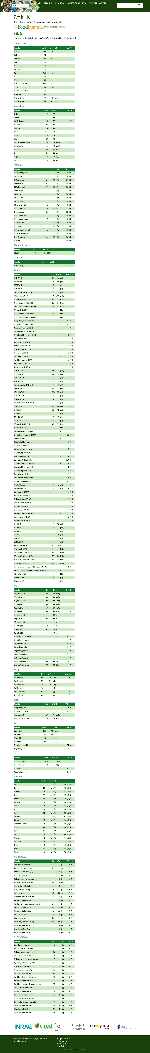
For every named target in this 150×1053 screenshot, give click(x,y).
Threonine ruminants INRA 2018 (22, 342)
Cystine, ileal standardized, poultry (23, 955)
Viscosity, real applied (20, 265)
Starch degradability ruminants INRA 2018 (25, 335)
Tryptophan (17, 802)
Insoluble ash (17, 69)
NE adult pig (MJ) (18, 633)
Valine (15, 809)
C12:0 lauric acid (18, 176)
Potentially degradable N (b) (21, 456)
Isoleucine (17, 806)
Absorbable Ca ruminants (20, 488)
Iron (15, 160)
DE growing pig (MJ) (19, 615)
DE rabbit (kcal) (18, 731)
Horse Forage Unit (19, 715)
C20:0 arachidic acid (19, 208)
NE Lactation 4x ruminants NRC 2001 (23, 556)
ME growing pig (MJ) (19, 618)
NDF (15, 73)
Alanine (16, 834)
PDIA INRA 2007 (18, 413)
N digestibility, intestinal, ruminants (23, 442)
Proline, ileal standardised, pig (22, 932)
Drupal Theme (68, 1049)
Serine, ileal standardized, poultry (23, 1009)
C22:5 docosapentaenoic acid (22, 230)
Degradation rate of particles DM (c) (23, 478)
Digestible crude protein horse (22, 718)
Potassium (17, 128)
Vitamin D (16, 253)
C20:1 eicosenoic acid (19, 212)
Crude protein (17, 55)
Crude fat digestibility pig (21, 658)
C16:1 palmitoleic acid (19, 187)
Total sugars (17, 94)
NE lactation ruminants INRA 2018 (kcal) (24, 303)
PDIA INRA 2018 (18, 285)
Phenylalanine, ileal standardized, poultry (25, 977)
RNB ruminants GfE (19, 581)
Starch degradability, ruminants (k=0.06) (24, 463)
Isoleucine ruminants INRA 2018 (22, 349)
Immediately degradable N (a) (22, 453)
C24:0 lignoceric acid (19, 237)
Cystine (16, 795)
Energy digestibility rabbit (21, 745)
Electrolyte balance (19, 146)
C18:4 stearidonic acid (20, 205)
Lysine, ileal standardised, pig (22, 865)
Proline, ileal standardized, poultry (23, 1012)
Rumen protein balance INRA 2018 (23, 292)
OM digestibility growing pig (21, 643)
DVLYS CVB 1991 (18, 538)
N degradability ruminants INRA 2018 (23, 328)
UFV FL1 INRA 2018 (18, 374)
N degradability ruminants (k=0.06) (23, 449)
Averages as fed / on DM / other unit (26, 38)
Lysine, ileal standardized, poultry (23, 945)
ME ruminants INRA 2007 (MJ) (21, 428)
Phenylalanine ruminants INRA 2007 (23, 513)
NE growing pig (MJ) (19, 622)
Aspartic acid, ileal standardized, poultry (25, 998)
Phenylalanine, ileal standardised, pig (24, 897)
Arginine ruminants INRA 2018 (22, 367)
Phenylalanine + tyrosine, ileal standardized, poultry (27, 984)
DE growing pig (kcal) (19, 593)
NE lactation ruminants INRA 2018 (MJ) (24, 314)
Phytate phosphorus (19, 121)
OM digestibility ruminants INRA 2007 (24, 431)
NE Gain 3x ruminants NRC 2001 (22, 563)
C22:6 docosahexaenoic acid (21, 233)
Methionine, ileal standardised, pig (23, 872)
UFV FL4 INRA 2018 (19, 392)
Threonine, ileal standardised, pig (23, 868)
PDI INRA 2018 (18, 289)
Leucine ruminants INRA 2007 (21, 510)
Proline (16, 852)
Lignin (15, 80)
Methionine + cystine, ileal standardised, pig (26, 879)
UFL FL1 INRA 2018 (18, 371)
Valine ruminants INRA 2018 (21, 353)
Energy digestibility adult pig (21, 640)
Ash (15, 66)
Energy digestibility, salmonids (22, 768)
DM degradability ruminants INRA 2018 (24, 331)
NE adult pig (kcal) (19, 611)
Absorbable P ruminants (20, 485)
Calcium (16, 114)
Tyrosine (16, 820)
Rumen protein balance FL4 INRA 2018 (24, 403)
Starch (16, 87)
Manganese (17, 149)
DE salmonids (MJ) (19, 765)
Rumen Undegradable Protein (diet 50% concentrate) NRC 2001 (30, 570)
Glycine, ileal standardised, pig (22, 925)
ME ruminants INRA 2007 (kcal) (22, 424)
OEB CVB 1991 (17, 535)
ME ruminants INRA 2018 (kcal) (22, 299)
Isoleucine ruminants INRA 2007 (22, 503)
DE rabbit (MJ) (17, 738)
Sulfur (15, 139)
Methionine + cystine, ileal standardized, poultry (26, 959)
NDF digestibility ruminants (21, 446)
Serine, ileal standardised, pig (22, 929)
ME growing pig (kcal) (20, 597)
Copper (16, 157)
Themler (83, 1049)
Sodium (16, 132)
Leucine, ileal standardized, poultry (23, 973)
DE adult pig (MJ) (18, 626)
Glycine (16, 845)
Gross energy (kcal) (19, 98)
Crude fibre (17, 59)
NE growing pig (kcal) (19, 601)
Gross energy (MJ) (19, 101)
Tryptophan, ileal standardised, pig (23, 882)
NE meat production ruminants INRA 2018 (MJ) (26, 317)
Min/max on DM (56, 38)
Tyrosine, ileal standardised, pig (22, 900)
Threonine (16, 788)
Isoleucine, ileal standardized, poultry (24, 966)
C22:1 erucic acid (18, 226)
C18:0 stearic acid (18, 191)
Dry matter (17, 51)
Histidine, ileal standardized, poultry (23, 988)
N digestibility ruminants (20, 438)
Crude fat (16, 62)
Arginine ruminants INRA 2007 (22, 520)
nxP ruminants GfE (19, 577)
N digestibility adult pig (20, 654)
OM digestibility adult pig (21, 647)
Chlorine (16, 135)
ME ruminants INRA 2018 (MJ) (21, 310)
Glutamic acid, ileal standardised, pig (24, 922)
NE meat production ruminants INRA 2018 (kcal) (26, 306)
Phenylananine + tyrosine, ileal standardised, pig (27, 904)
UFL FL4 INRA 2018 (19, 388)
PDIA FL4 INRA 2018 (19, 396)
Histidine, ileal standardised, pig (22, 907)
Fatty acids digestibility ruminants (23, 481)
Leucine (16, 813)
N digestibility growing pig (21, 651)
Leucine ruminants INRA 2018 (21, 356)
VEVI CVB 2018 (17, 527)
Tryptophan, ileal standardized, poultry (24, 963)
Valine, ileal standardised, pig (22, 890)
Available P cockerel (19, 692)
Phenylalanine (17, 816)
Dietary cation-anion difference (22, 142)
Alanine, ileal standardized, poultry (23, 995)
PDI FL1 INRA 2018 (18, 381)
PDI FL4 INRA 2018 (19, 399)
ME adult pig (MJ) (18, 629)
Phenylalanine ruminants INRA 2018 (23, 360)
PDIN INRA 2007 (18, 417)
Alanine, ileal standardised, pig (22, 914)
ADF (15, 76)
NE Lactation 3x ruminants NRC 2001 (23, 552)
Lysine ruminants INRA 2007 (21, 492)
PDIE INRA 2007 (18, 421)
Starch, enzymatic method (21, 91)
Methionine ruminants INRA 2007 (22, 499)
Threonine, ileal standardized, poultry (24, 948)
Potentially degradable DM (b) (22, 474)
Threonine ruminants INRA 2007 (22, 495)
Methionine (17, 791)
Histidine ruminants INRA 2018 (22, 363)
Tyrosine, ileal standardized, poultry (23, 980)
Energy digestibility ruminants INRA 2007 (25, 435)
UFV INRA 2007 (18, 410)
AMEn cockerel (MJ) (19, 684)
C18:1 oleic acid (18, 194)
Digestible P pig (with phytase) (22, 665)
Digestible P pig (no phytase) (22, 661)
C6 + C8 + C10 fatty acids (20, 173)
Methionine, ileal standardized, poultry (24, 952)
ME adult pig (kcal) (19, 608)
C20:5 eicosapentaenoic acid (21, 219)
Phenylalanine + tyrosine (20, 824)
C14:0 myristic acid (19, 180)
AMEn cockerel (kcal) (19, 677)
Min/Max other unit (69, 38)
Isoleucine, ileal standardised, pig (23, 886)
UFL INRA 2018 (18, 278)
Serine (16, 849)
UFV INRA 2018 (18, 281)
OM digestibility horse (20, 708)
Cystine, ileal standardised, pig (22, 875)
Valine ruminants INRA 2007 (21, 506)
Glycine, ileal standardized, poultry (23, 1005)
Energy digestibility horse (21, 711)
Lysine (16, 784)
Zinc (15, 153)
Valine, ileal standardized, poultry (23, 970)
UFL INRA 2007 (18, 406)
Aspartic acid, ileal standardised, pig (24, 918)
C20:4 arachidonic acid (20, 216)
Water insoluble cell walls (20, 83)
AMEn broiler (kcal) (19, 681)
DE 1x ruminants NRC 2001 (21, 549)
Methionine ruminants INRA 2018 (22, 346)
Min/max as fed (44, 38)
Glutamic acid (17, 841)
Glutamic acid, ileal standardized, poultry (25, 1002)
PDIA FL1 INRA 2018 (19, 378)
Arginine (16, 831)
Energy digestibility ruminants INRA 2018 (25, 324)
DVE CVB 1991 (17, 531)
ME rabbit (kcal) (18, 734)
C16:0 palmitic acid (19, 183)
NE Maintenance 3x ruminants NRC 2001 (24, 560)
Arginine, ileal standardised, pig (22, 911)
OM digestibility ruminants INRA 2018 (24, 321)
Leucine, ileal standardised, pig (22, 893)
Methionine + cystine (19, 799)
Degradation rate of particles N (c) (23, 460)
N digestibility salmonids (21, 772)
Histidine (16, 827)
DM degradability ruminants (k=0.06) (23, 467)
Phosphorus (17, 117)
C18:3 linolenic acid (19, 201)
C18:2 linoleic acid (18, 198)
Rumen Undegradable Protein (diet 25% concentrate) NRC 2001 (30, 567)
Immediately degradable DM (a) (22, 470)
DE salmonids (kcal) (19, 761)
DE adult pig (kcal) (19, 604)
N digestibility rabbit (19, 749)
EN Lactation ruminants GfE (21, 574)
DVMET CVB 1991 (18, 542)
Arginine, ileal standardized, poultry (23, 991)
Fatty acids (17, 240)
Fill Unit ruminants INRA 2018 (21, 296)
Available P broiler (19, 695)
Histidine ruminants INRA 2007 (22, 517)
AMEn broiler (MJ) (18, 688)
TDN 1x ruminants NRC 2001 (21, 545)
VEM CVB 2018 (17, 524)
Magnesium (17, 124)
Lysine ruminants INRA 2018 (21, 338)
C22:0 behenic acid (19, 223)
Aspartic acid (17, 838)
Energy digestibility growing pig (22, 636)
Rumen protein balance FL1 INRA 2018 (23, 385)
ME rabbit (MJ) (18, 741)
